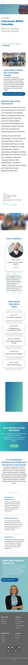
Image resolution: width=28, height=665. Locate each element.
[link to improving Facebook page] (19, 647)
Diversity (3, 641)
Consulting (18, 623)
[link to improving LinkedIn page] (12, 647)
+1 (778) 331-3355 (10, 205)
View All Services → (13, 492)
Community (18, 627)
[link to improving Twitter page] (15, 647)
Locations (18, 635)
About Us (3, 635)
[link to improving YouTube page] (15, 650)
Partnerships (4, 621)
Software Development (20, 621)
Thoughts (3, 639)
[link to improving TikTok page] (19, 650)
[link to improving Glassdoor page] (12, 650)
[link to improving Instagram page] (8, 650)
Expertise (3, 619)
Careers (2, 637)
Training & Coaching (20, 625)
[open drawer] (2, 1)
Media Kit (18, 637)
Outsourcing (18, 619)
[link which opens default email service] (8, 647)
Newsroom (20, 658)
